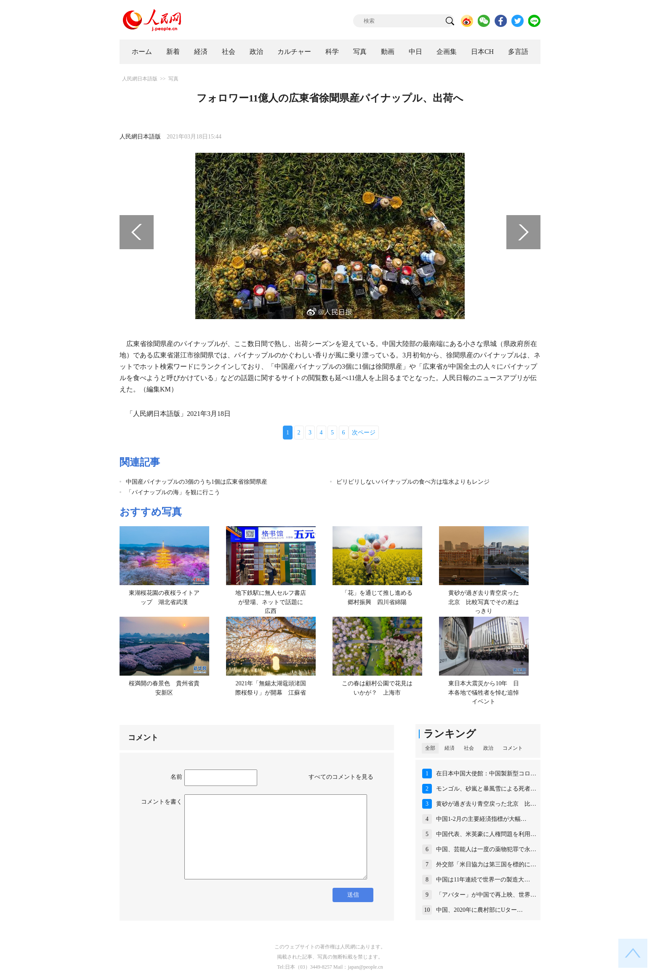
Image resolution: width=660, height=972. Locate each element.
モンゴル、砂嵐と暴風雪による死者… (486, 789)
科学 (332, 51)
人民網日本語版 (139, 79)
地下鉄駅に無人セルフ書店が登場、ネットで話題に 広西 (272, 602)
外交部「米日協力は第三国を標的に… (486, 864)
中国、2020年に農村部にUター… (479, 910)
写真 (360, 51)
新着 (173, 51)
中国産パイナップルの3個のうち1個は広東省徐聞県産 (196, 482)
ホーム (142, 51)
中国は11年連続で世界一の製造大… (483, 879)
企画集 (446, 51)
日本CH (482, 51)
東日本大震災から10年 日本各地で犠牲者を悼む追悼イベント (483, 692)
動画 (387, 51)
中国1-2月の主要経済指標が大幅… (481, 819)
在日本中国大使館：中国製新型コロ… (486, 773)
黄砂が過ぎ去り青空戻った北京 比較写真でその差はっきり (483, 602)
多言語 (518, 51)
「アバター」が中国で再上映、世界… (486, 895)
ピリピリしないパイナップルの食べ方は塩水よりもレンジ (413, 482)
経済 (201, 51)
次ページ (363, 432)
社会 (228, 51)
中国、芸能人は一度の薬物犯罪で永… (486, 849)
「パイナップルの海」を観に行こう (173, 492)
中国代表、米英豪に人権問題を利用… (486, 834)
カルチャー (294, 51)
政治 (256, 51)
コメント (513, 748)
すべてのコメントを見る (341, 777)
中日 (415, 51)
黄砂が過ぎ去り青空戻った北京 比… (486, 804)
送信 (353, 895)
